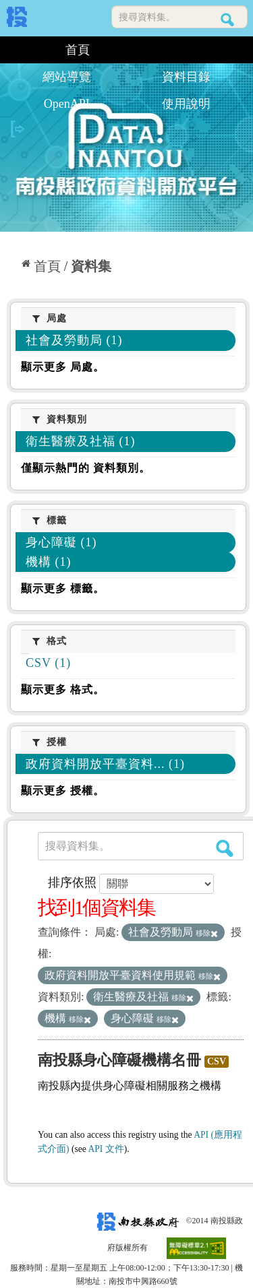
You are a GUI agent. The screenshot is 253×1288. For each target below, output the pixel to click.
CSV (216, 1061)
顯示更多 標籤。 (63, 588)
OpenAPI (67, 103)
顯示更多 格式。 (63, 689)
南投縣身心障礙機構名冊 (119, 1060)
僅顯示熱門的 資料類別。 (85, 468)
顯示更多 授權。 (63, 790)
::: (12, 50)
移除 (207, 933)
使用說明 (186, 103)
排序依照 (72, 882)
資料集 (91, 266)
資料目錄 (186, 77)
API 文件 (105, 1149)
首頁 (77, 50)
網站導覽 (67, 77)
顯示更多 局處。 (63, 367)
